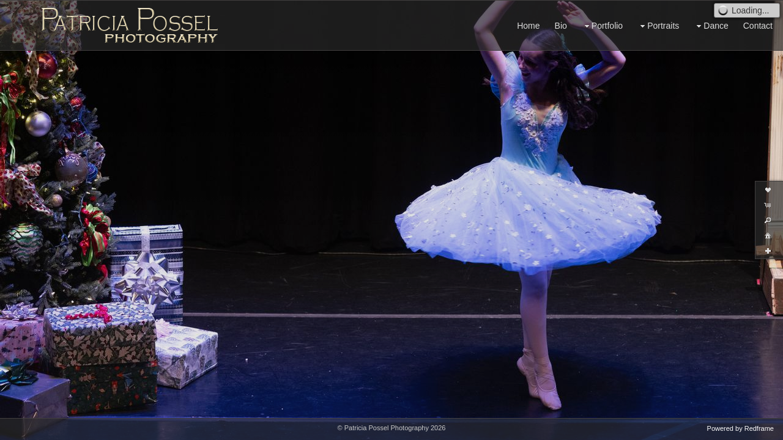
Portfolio (602, 26)
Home (528, 26)
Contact (758, 26)
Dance (711, 26)
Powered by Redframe (740, 428)
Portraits (658, 26)
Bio (561, 26)
